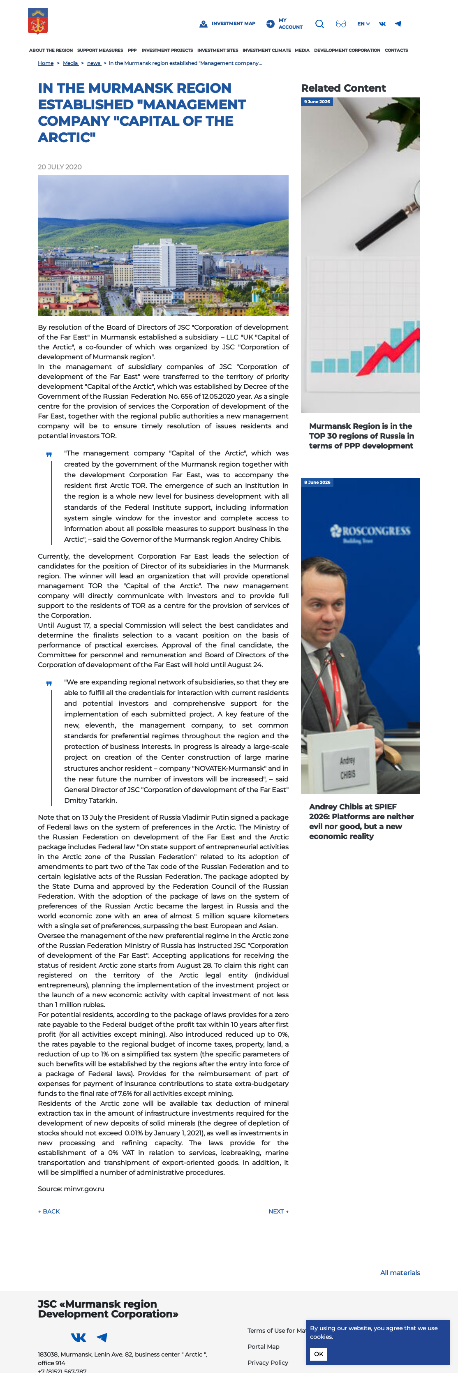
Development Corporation (357, 50)
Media (312, 50)
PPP (142, 50)
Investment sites (227, 50)
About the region (61, 50)
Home (45, 63)
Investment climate (276, 50)
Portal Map (263, 1346)
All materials (400, 1273)
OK (318, 1354)
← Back (49, 1211)
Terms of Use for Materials (285, 1330)
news (94, 63)
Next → (278, 1211)
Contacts (405, 50)
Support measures (110, 50)
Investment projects (177, 50)
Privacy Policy (268, 1362)
